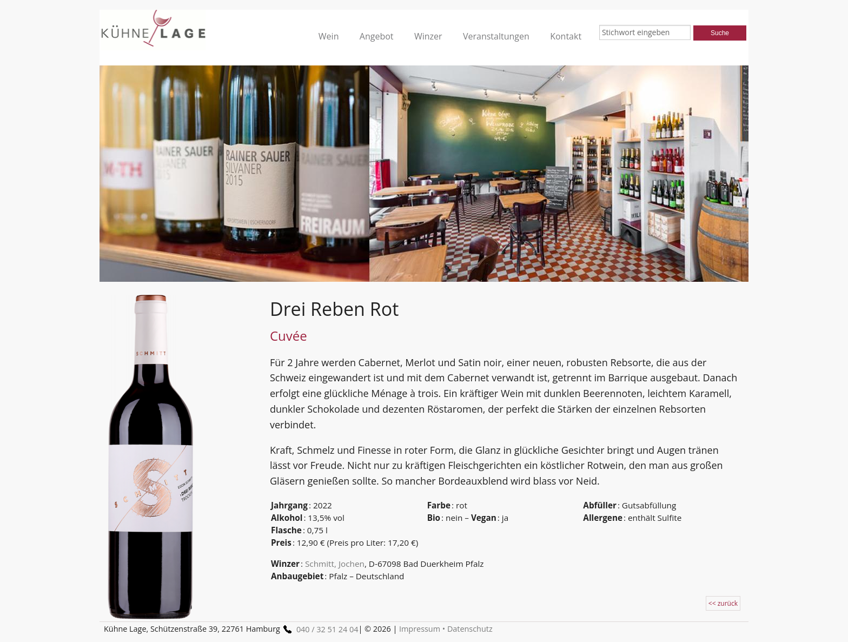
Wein (329, 36)
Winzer (428, 36)
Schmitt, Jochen (335, 563)
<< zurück (723, 603)
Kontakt (565, 36)
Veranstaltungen (496, 36)
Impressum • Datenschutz (446, 629)
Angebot (377, 36)
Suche (720, 33)
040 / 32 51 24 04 (319, 629)
